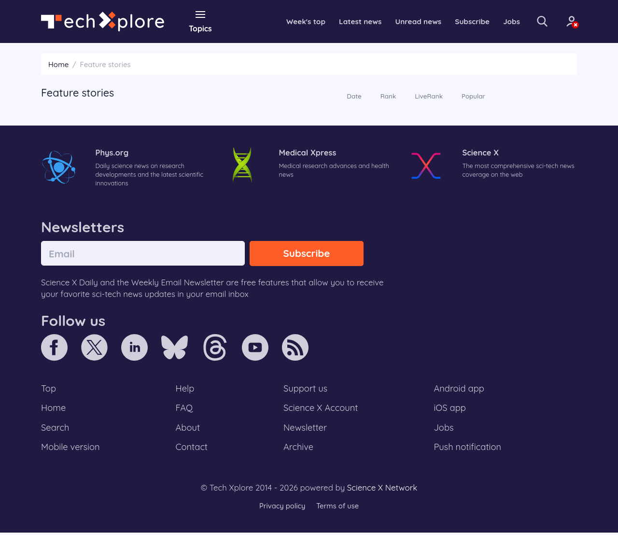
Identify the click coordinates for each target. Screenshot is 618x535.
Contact (192, 449)
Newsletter (305, 429)
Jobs (503, 21)
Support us (305, 389)
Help (185, 389)
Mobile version (71, 449)
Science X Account (321, 409)
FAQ (185, 409)
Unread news (407, 21)
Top (48, 389)
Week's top (291, 21)
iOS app (450, 409)
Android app (459, 389)
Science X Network (382, 490)
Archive (298, 449)
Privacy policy (281, 508)
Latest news (347, 21)
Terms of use (338, 508)
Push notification (468, 449)
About (188, 429)
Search (55, 429)
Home (58, 64)
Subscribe (463, 21)
